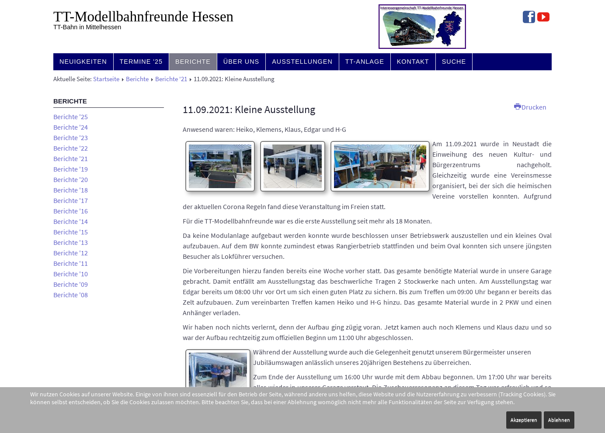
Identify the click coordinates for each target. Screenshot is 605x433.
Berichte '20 (70, 179)
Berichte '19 (70, 169)
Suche (454, 61)
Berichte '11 (70, 263)
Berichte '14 (70, 221)
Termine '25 (141, 61)
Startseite (106, 79)
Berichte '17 (70, 200)
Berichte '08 (70, 294)
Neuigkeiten (83, 61)
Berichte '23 (70, 137)
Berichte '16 (70, 210)
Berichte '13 (70, 242)
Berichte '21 (171, 79)
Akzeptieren (524, 419)
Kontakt (413, 61)
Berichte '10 (70, 273)
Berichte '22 (70, 148)
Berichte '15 (70, 231)
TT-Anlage (364, 61)
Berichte (193, 61)
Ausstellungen (302, 61)
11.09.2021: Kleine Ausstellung (249, 109)
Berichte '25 (70, 116)
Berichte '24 (70, 127)
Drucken (530, 107)
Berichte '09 (70, 284)
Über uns (241, 61)
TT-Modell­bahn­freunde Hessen (143, 16)
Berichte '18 (70, 190)
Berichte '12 (70, 252)
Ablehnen (559, 419)
